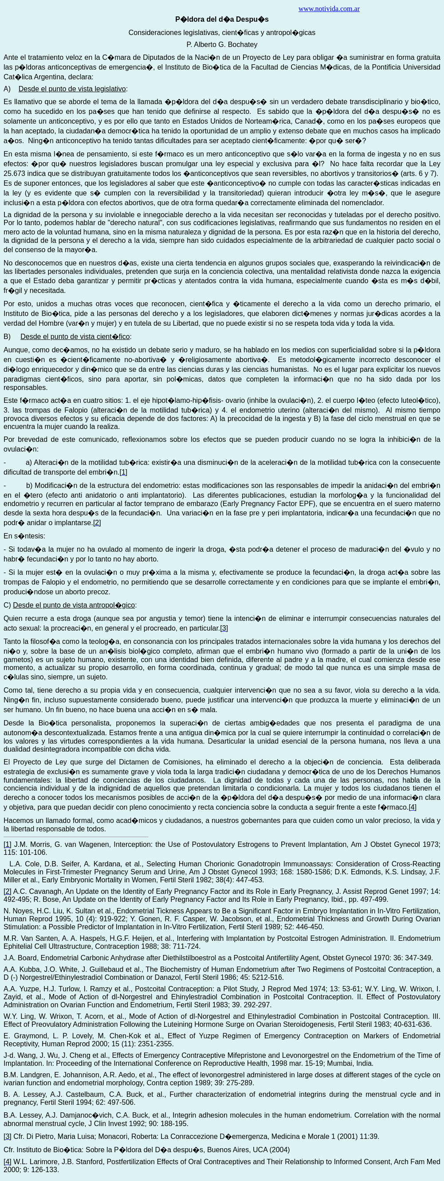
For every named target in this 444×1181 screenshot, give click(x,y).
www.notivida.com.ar (329, 8)
